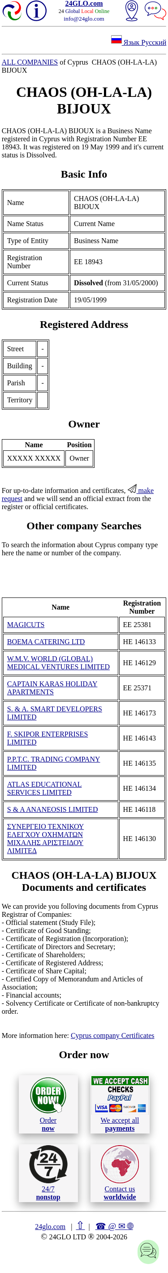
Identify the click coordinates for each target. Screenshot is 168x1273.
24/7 (48, 1173)
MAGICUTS (26, 624)
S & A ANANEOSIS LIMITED (52, 809)
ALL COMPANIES (30, 62)
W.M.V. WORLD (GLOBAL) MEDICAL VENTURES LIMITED (58, 663)
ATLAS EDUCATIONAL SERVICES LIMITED (44, 788)
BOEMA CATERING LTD (46, 641)
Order (48, 1104)
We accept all (120, 1104)
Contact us (120, 1173)
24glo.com (50, 1226)
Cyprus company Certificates (113, 1035)
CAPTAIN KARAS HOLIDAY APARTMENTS (52, 688)
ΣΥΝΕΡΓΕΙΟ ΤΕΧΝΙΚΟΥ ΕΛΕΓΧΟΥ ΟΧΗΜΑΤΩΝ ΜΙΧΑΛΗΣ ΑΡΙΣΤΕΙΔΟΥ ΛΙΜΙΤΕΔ (45, 838)
